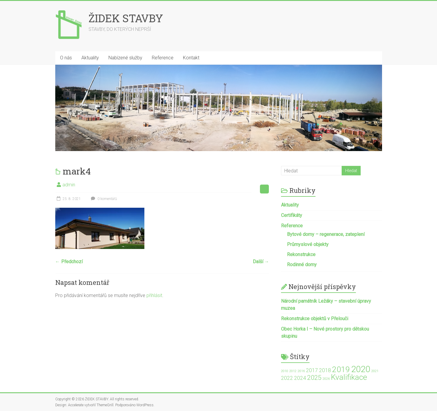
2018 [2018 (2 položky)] (325, 370)
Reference (162, 58)
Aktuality (90, 58)
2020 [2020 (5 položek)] (360, 369)
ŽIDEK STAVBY (126, 18)
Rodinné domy (302, 264)
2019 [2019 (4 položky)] (341, 369)
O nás (66, 58)
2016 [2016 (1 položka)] (301, 371)
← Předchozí (69, 261)
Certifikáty (291, 215)
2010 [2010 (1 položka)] (284, 371)
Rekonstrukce (301, 254)
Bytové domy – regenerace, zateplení (326, 234)
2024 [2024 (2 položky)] (300, 378)
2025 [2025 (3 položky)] (314, 377)
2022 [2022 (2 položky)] (287, 378)
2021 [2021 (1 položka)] (374, 371)
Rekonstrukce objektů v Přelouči (314, 318)
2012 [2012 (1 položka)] (292, 371)
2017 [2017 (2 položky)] (312, 370)
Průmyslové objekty (308, 244)
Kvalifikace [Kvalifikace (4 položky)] (349, 377)
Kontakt (191, 58)
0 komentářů (103, 199)
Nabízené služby (125, 58)
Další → (261, 261)
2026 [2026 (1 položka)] (326, 379)
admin (68, 185)
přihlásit (154, 295)
